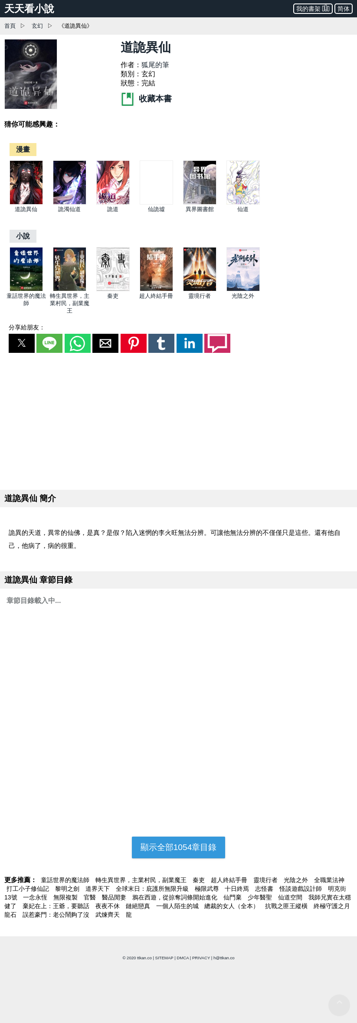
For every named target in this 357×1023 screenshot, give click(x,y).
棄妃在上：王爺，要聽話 (57, 905)
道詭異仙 (26, 209)
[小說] (23, 236)
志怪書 (265, 888)
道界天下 (98, 888)
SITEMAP (164, 957)
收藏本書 (146, 98)
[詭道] (113, 202)
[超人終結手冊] (156, 289)
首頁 (10, 26)
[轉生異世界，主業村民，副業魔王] (69, 289)
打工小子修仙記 (29, 888)
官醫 (91, 897)
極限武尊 (208, 888)
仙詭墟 (156, 209)
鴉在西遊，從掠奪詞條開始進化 (175, 897)
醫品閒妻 (115, 897)
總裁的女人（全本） (232, 905)
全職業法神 (329, 879)
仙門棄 (233, 897)
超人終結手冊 (156, 296)
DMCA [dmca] (183, 957)
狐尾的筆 (155, 64)
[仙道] (243, 202)
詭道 (112, 209)
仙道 (243, 209)
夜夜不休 (108, 905)
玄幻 (37, 26)
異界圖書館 (200, 209)
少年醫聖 (261, 897)
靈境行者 (199, 296)
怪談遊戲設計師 (301, 888)
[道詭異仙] (26, 202)
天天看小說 (29, 8)
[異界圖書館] (199, 202)
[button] (22, 343)
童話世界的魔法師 (66, 879)
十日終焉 (238, 888)
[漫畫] (23, 149)
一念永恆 (36, 897)
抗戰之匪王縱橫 (287, 905)
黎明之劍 (68, 888)
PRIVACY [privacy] (201, 957)
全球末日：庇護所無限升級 (153, 888)
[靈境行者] (199, 289)
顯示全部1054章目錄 (179, 847)
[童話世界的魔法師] (26, 289)
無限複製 (66, 897)
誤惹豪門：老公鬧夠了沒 (57, 914)
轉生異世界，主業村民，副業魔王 (69, 303)
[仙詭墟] (156, 202)
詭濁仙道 (69, 209)
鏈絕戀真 (139, 905)
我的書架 (313, 8)
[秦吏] (113, 289)
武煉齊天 (108, 914)
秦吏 (112, 296)
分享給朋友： (27, 327)
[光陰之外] (243, 289)
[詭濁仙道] (69, 202)
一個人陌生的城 (178, 905)
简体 (343, 8)
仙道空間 (291, 897)
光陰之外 (243, 296)
